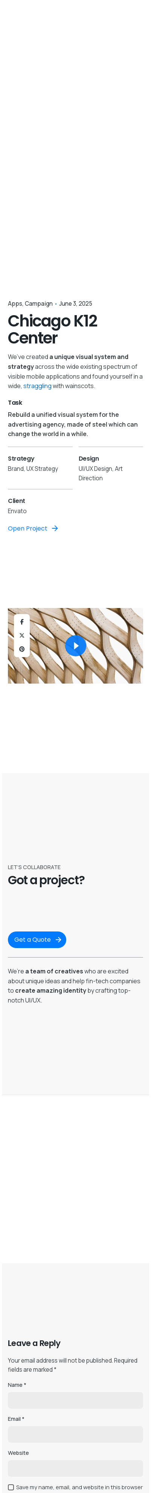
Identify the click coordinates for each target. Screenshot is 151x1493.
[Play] (75, 645)
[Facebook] (22, 622)
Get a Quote (38, 939)
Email (16, 1418)
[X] (22, 635)
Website (18, 1452)
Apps (15, 304)
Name (17, 1384)
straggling (37, 386)
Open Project (33, 528)
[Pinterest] (22, 649)
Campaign (39, 304)
